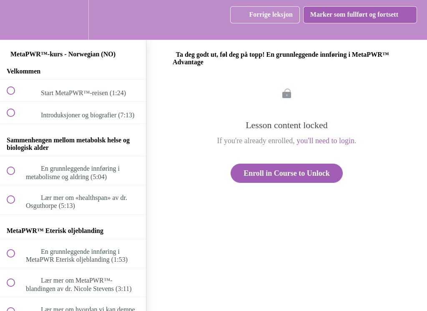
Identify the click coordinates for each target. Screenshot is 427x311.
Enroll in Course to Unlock (287, 173)
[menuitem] (73, 20)
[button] (15, 20)
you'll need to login (325, 141)
